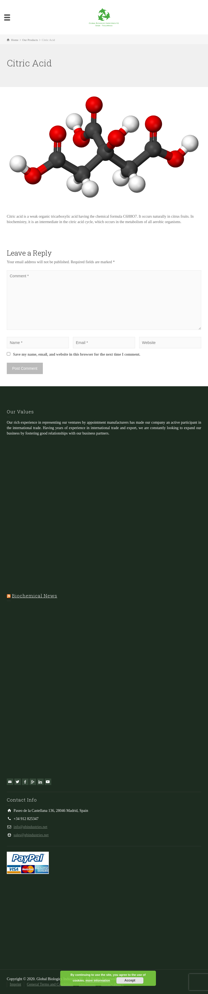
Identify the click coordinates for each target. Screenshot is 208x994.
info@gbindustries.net (30, 827)
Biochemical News (34, 596)
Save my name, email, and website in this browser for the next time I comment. (76, 354)
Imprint (15, 984)
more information (97, 980)
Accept (129, 980)
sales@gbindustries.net (31, 835)
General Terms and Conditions (50, 984)
